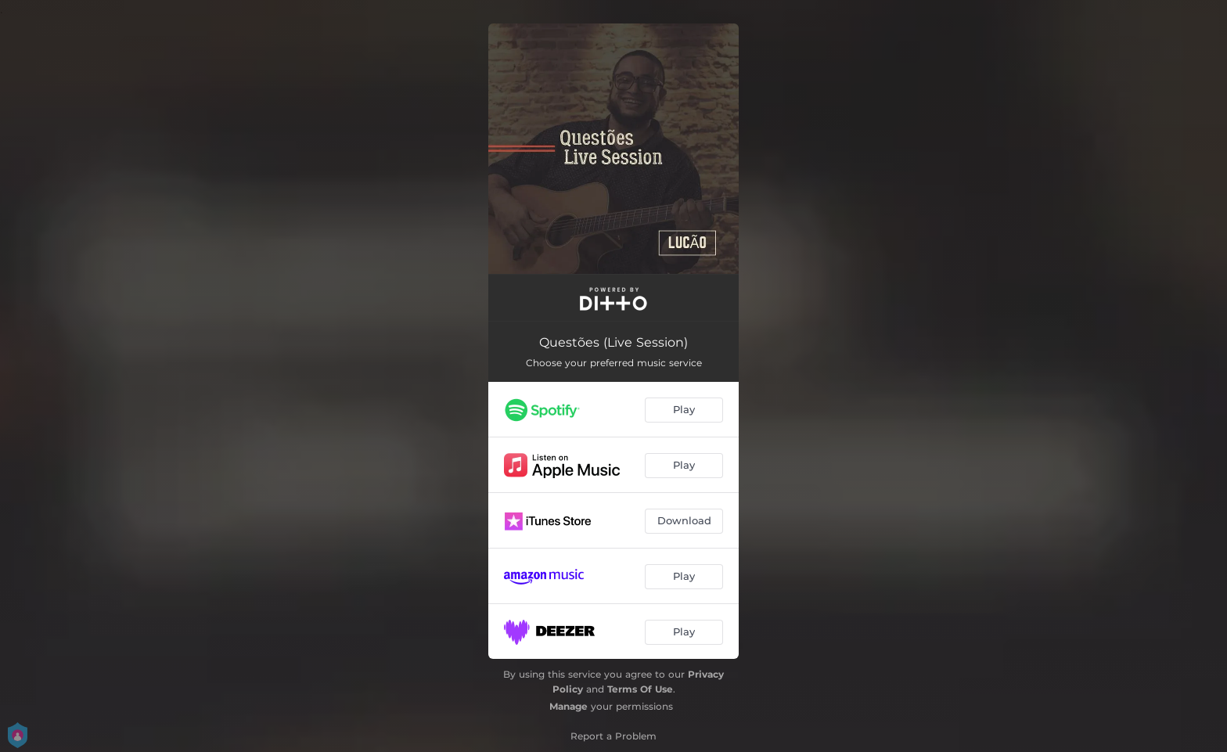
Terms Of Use (640, 689)
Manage (568, 706)
